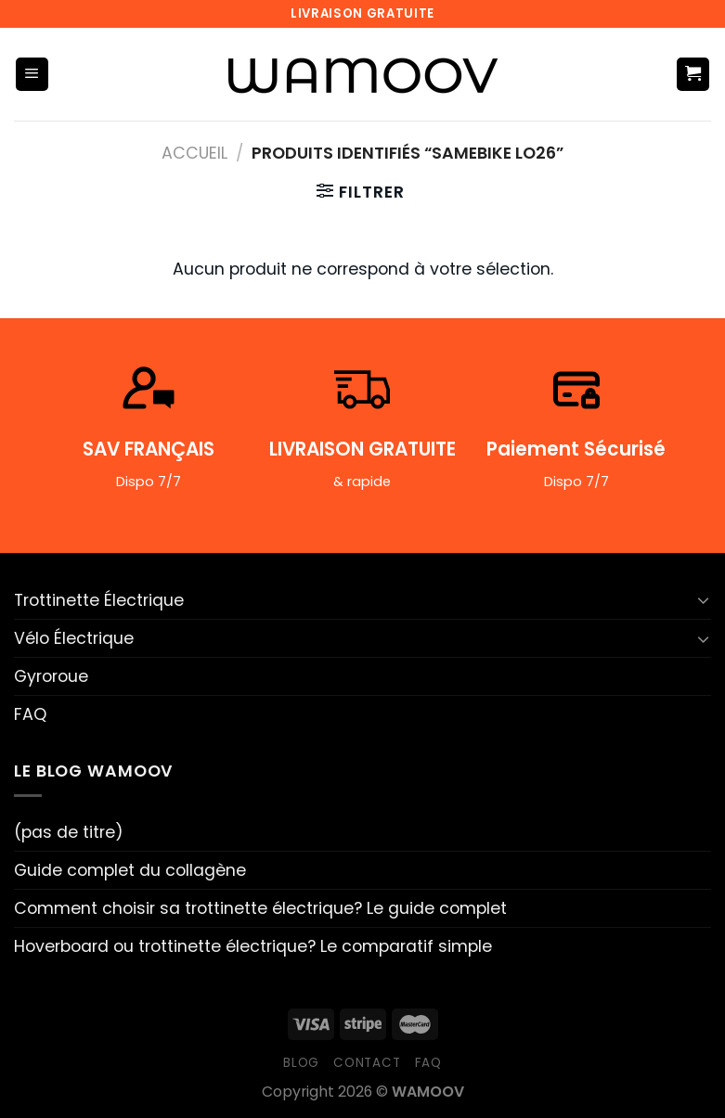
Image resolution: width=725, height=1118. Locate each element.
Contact (366, 1063)
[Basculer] (703, 599)
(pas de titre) (68, 832)
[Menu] (32, 74)
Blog (301, 1063)
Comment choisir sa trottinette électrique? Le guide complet (260, 908)
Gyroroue (51, 676)
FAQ (30, 714)
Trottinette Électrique (99, 600)
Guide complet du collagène (130, 870)
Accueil (194, 153)
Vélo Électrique (74, 638)
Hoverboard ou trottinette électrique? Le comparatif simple (253, 946)
